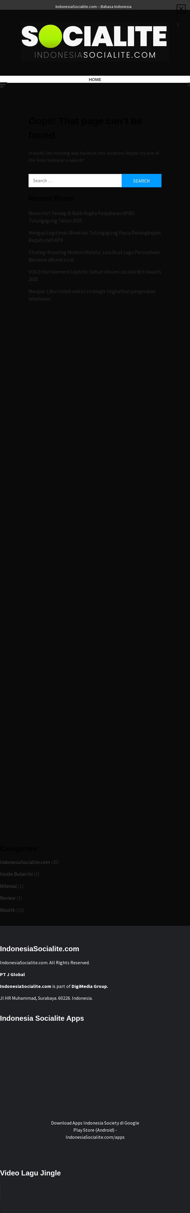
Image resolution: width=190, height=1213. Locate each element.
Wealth (7, 910)
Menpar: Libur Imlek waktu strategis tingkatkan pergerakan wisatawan (92, 295)
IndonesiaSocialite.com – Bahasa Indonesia (94, 5)
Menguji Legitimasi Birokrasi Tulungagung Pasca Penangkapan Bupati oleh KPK (94, 237)
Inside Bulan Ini (16, 874)
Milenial (8, 886)
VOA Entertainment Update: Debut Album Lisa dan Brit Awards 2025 (94, 276)
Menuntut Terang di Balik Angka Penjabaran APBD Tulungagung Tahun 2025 (81, 217)
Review (7, 898)
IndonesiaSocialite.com (25, 862)
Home (95, 79)
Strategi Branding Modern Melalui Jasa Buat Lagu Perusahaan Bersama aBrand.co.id (94, 256)
